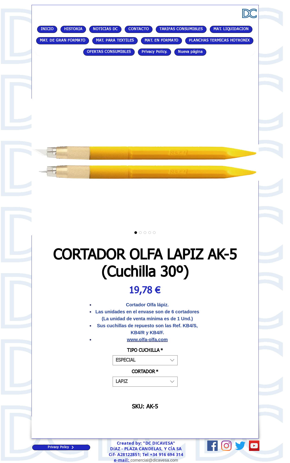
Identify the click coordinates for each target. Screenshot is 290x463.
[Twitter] (240, 445)
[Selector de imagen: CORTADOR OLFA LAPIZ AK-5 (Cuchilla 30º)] (136, 232)
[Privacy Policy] (61, 447)
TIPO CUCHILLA (145, 350)
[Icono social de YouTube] (254, 445)
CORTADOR (145, 371)
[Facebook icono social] (212, 445)
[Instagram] (226, 445)
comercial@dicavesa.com (154, 460)
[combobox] (145, 360)
